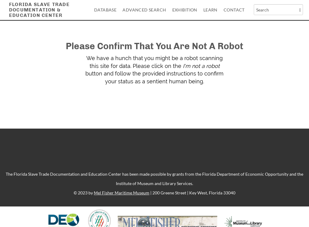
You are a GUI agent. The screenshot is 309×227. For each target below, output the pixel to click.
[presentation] (163, 104)
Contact (234, 9)
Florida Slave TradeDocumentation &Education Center (39, 10)
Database (105, 9)
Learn (210, 9)
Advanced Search (144, 9)
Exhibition (184, 9)
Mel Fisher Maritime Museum (121, 192)
